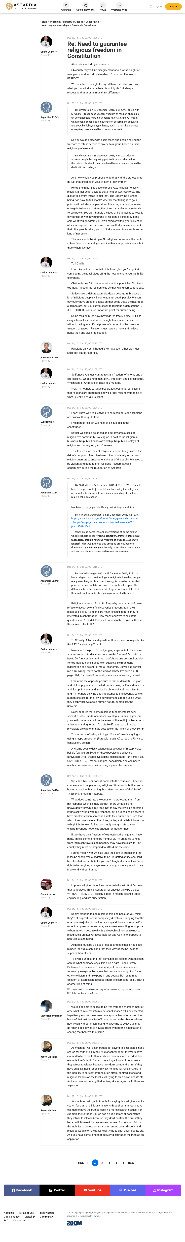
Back (81, 1162)
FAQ (6, 1220)
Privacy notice (46, 1212)
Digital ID (30, 1216)
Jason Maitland (49, 1056)
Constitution (92, 21)
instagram (165, 1190)
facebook (24, 1190)
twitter (59, 1190)
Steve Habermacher (51, 1015)
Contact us (19, 1220)
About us (9, 1212)
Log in (173, 6)
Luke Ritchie (47, 421)
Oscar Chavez (48, 894)
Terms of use (26, 1212)
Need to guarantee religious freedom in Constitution (69, 25)
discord (130, 1190)
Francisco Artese (49, 357)
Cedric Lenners (49, 51)
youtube (94, 1190)
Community (46, 1216)
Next (131, 1162)
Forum (44, 21)
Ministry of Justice (73, 21)
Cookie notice (12, 1216)
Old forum (55, 21)
